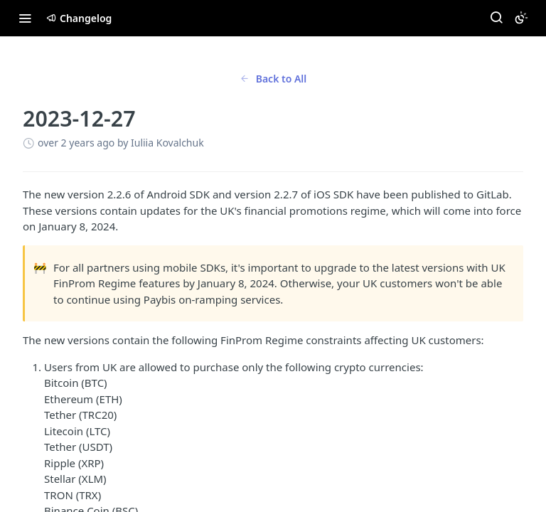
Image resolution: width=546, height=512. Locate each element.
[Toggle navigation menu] (25, 17)
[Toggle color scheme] (521, 17)
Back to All (273, 78)
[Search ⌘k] (496, 17)
